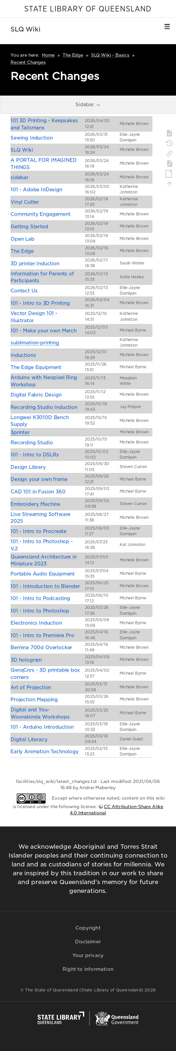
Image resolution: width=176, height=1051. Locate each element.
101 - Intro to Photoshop (39, 610)
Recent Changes (28, 62)
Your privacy (88, 955)
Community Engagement (40, 214)
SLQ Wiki (21, 150)
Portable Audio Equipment (42, 573)
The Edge (73, 55)
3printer (19, 432)
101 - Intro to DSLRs (34, 454)
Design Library (28, 467)
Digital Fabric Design (36, 394)
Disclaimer (88, 941)
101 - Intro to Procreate (38, 531)
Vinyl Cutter (24, 202)
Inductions (23, 355)
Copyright (88, 928)
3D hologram (26, 659)
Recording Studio (31, 442)
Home (48, 55)
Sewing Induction (31, 137)
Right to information (88, 969)
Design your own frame (39, 479)
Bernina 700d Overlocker (41, 647)
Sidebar (88, 104)
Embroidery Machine (35, 504)
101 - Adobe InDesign (36, 189)
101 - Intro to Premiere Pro (42, 635)
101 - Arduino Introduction (42, 727)
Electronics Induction (36, 622)
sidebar (19, 177)
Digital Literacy (28, 739)
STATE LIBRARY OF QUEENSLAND (87, 9)
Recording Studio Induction (43, 407)
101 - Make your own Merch (43, 330)
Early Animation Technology (44, 751)
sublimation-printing (34, 342)
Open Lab (22, 239)
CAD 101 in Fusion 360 (38, 491)
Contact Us (23, 290)
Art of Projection (30, 687)
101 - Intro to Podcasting (40, 598)
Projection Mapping (34, 699)
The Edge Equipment (35, 367)
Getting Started (29, 226)
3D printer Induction (34, 263)
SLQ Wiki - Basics (110, 55)
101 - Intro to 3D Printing (40, 303)
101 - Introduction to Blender (45, 586)
